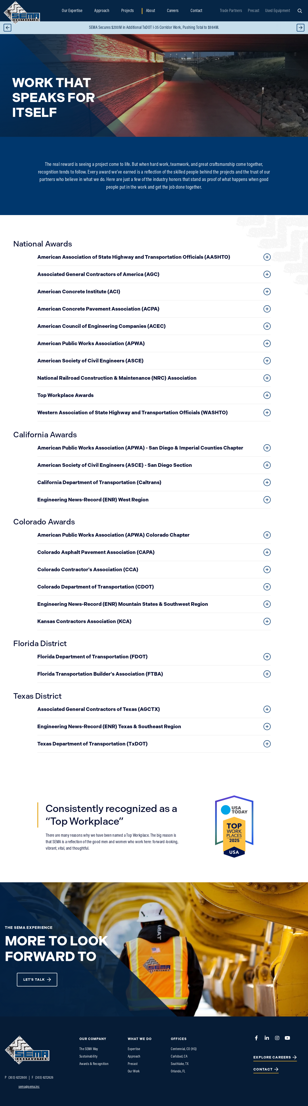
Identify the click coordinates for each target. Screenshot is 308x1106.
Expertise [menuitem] (134, 1049)
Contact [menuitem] (196, 11)
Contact (263, 1069)
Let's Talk (34, 980)
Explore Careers (272, 1057)
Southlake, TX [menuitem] (179, 1064)
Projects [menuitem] (127, 11)
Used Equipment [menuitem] (277, 11)
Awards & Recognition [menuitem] (94, 1064)
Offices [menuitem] (178, 1039)
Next (300, 28)
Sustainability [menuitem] (88, 1056)
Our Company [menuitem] (92, 1039)
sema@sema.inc (29, 1087)
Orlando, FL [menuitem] (178, 1071)
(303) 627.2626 (42, 1078)
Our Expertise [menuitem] (72, 11)
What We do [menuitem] (140, 1039)
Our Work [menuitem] (134, 1071)
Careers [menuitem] (173, 11)
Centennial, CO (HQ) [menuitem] (184, 1049)
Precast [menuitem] (253, 11)
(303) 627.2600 (16, 1078)
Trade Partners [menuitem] (231, 11)
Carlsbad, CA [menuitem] (179, 1056)
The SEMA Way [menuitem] (88, 1049)
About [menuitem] (150, 11)
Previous (7, 28)
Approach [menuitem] (101, 11)
